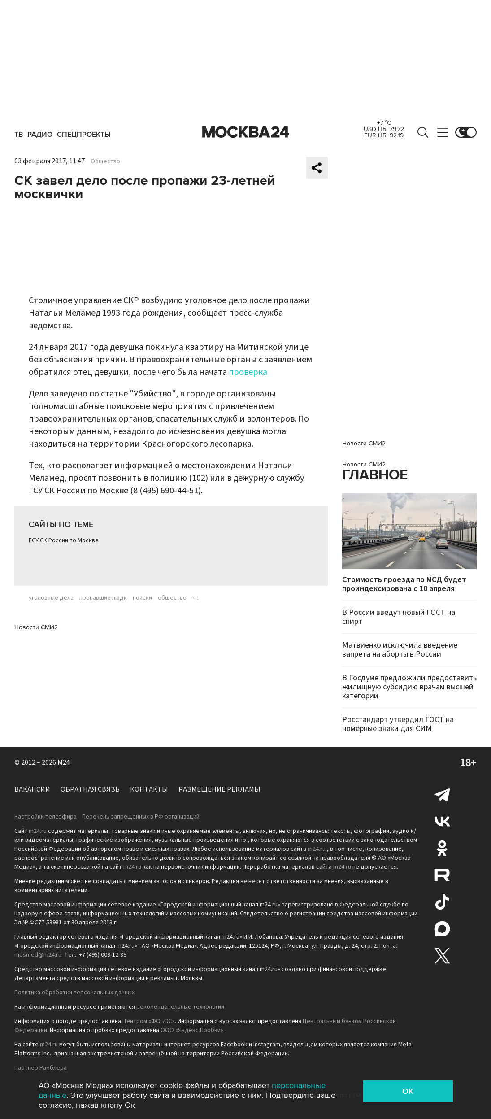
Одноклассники (442, 848)
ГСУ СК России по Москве (64, 540)
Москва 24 (246, 132)
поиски (142, 598)
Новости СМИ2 (36, 627)
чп (195, 598)
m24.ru (38, 831)
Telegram (442, 794)
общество (172, 598)
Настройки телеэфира (45, 816)
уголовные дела (51, 598)
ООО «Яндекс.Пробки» (192, 1030)
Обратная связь (90, 789)
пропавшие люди (103, 598)
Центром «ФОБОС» (148, 1021)
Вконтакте (442, 821)
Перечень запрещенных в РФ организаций (141, 816)
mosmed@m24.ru (37, 954)
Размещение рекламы (219, 789)
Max (442, 929)
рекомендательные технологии (180, 1006)
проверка (248, 372)
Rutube (442, 875)
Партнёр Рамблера (40, 1067)
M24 (63, 762)
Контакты (149, 789)
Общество (105, 161)
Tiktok (442, 902)
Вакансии (32, 789)
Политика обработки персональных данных (74, 992)
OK (407, 1091)
